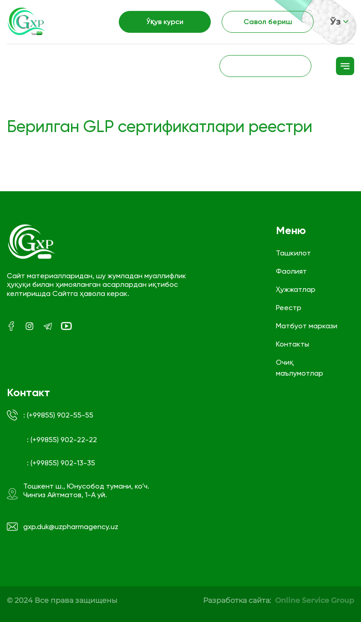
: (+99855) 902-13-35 (61, 463)
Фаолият (291, 271)
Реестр (288, 307)
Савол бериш (268, 21)
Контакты (292, 344)
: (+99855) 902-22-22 (62, 439)
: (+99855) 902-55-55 (50, 415)
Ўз (339, 22)
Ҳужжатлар (295, 289)
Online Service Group (314, 600)
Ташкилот (293, 253)
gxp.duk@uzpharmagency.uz (62, 526)
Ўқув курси (164, 21)
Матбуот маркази (306, 325)
